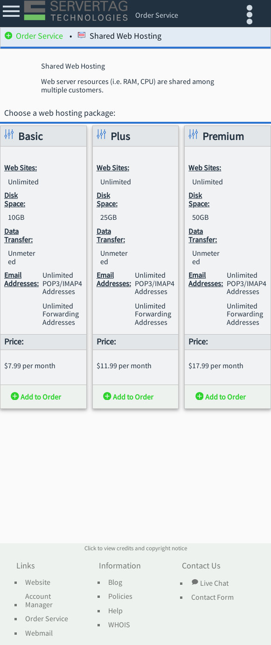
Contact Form (212, 597)
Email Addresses (20, 279)
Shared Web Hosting (119, 37)
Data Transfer (17, 235)
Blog (115, 582)
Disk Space (13, 199)
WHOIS (119, 625)
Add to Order (36, 396)
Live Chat (210, 583)
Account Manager (39, 600)
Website (37, 582)
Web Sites (19, 168)
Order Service (34, 37)
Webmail (39, 633)
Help (115, 611)
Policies (120, 596)
